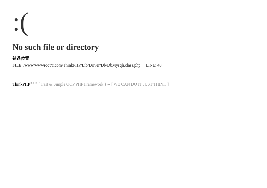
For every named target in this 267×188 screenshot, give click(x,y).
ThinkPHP (21, 84)
